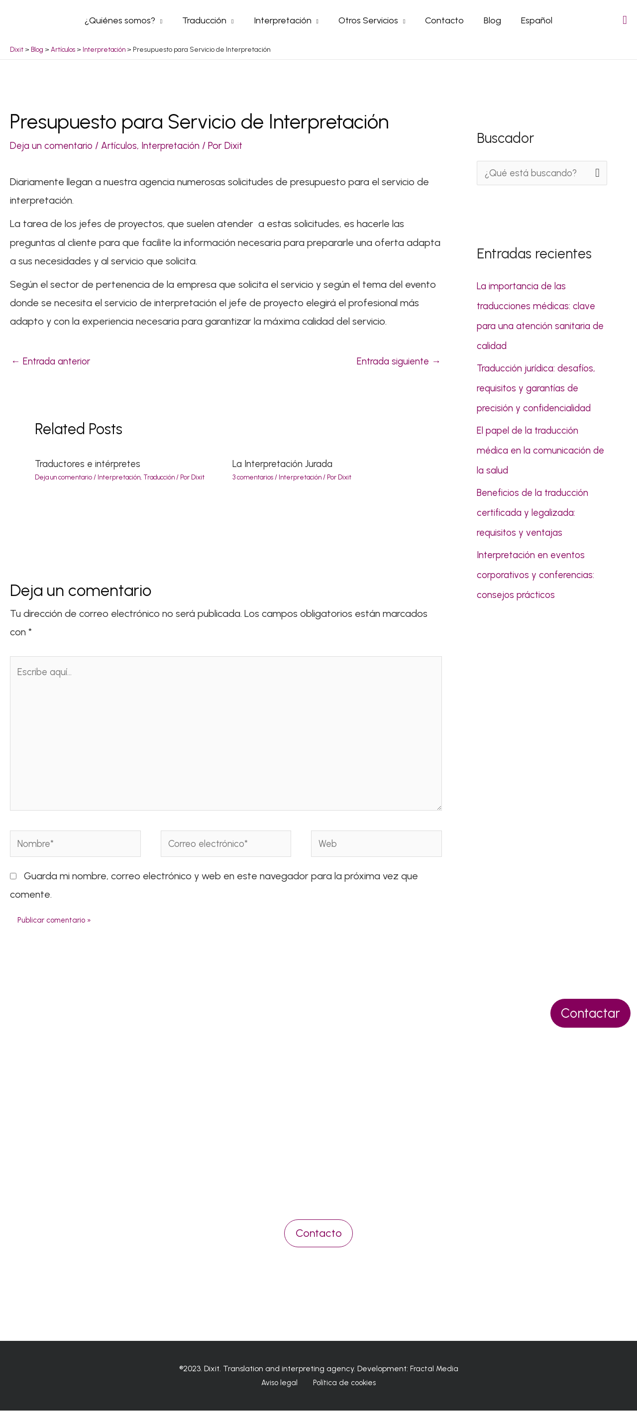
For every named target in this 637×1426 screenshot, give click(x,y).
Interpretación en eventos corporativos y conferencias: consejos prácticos (539, 578)
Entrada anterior (53, 365)
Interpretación (179, 149)
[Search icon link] (625, 21)
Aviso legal (281, 1398)
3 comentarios (254, 481)
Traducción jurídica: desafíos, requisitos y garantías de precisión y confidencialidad (539, 392)
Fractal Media (434, 1383)
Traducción (166, 481)
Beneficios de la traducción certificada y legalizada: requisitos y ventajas (536, 516)
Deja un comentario (53, 149)
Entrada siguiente (396, 365)
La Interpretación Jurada (286, 469)
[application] (164, 21)
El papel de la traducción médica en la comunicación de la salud (536, 454)
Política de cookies (342, 1398)
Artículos (124, 149)
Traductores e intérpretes (92, 469)
